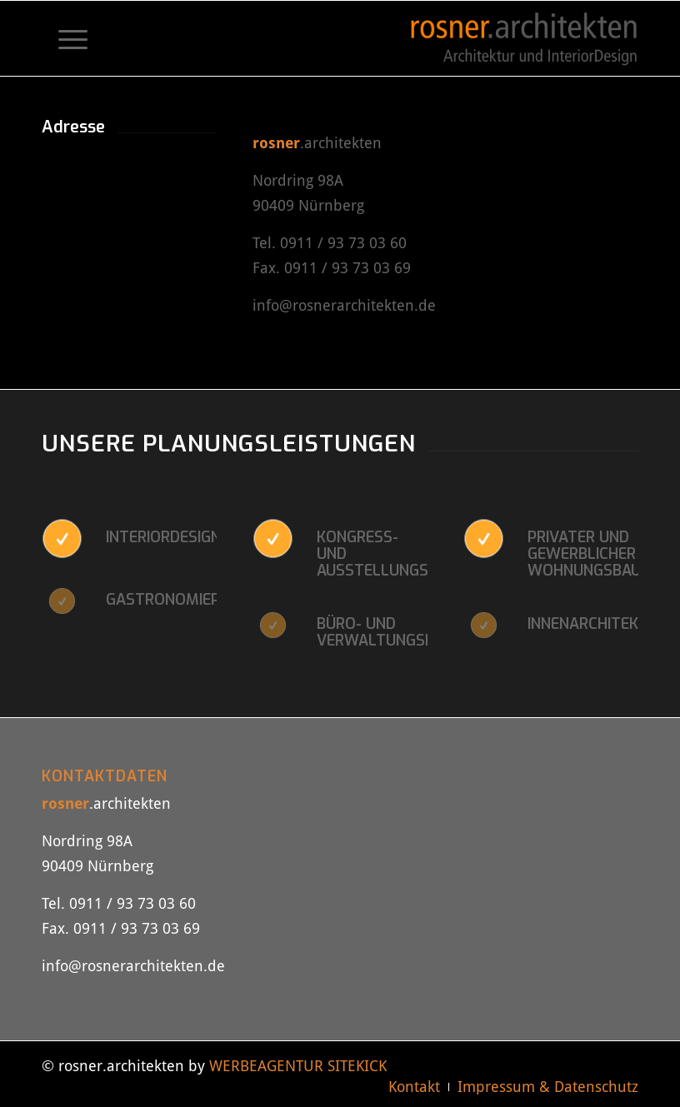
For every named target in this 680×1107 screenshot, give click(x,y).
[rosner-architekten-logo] (523, 38)
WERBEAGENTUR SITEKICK (298, 1066)
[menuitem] (65, 38)
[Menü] (65, 38)
